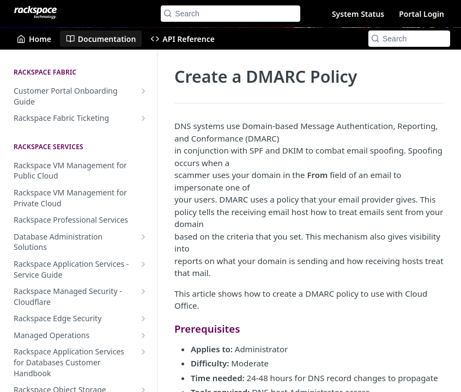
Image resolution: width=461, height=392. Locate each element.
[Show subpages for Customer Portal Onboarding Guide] (143, 91)
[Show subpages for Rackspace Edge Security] (143, 318)
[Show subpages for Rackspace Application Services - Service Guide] (143, 264)
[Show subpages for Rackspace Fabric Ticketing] (143, 118)
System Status (358, 14)
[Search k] (230, 13)
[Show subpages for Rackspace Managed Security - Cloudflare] (143, 291)
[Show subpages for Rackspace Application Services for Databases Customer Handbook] (143, 351)
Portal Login (421, 14)
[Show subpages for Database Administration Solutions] (143, 236)
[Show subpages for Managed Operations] (143, 335)
